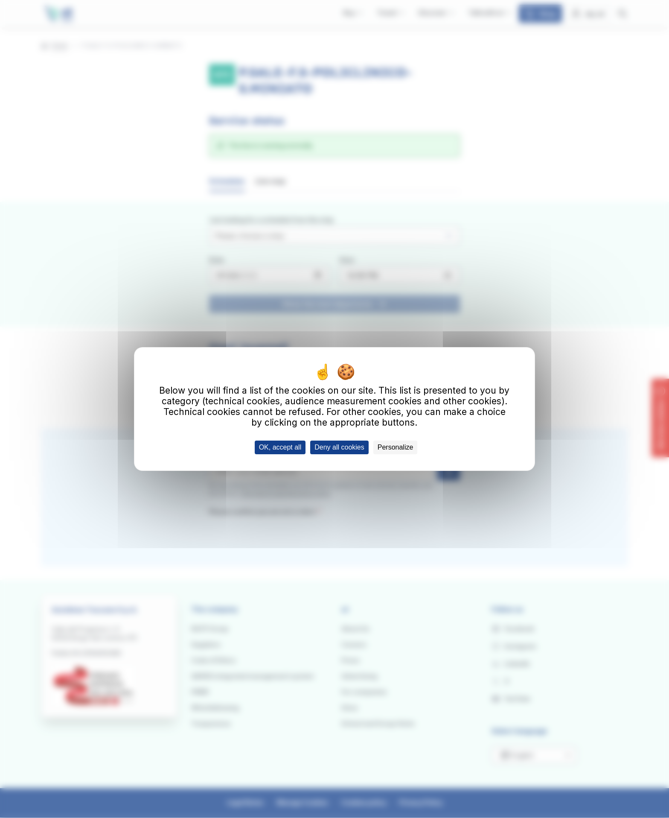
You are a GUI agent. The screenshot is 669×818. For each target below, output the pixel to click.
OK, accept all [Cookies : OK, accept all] (280, 447)
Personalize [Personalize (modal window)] (395, 447)
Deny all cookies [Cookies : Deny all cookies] (339, 447)
